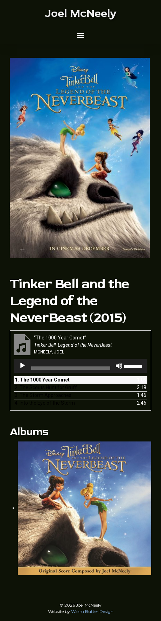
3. (43, 395)
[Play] (22, 365)
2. (46, 387)
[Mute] (118, 365)
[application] (81, 366)
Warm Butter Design (92, 611)
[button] (80, 35)
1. (42, 380)
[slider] (71, 368)
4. (45, 403)
